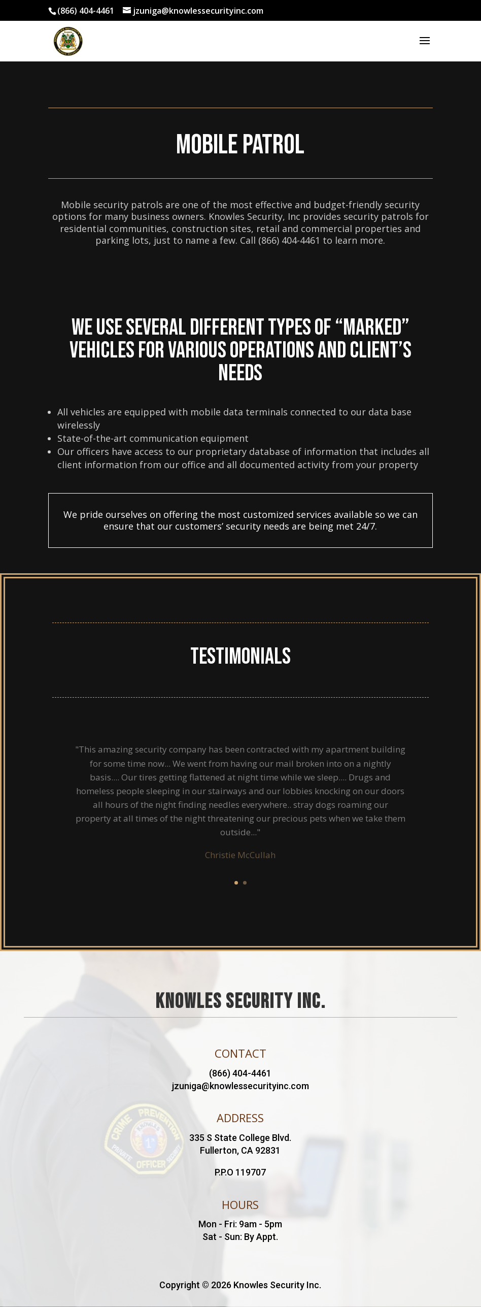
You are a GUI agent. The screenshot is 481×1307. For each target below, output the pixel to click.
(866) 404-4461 (85, 10)
